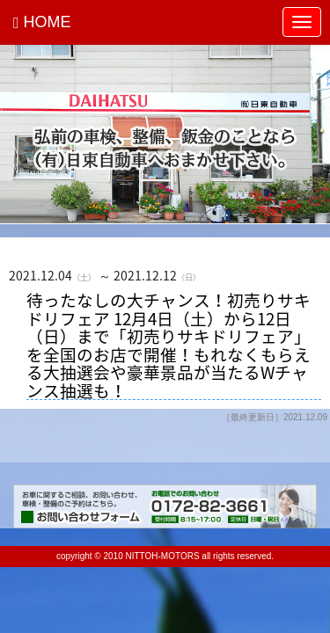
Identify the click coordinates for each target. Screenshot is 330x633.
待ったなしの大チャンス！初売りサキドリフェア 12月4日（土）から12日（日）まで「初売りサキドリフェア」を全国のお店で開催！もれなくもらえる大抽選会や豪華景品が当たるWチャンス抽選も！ (168, 345)
